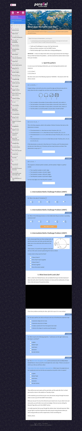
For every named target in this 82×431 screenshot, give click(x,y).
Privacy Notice (45, 423)
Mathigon (49, 425)
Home (13, 5)
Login (12, 23)
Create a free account (16, 20)
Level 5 (22, 26)
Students (13, 13)
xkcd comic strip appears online (39, 360)
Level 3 (17, 26)
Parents (23, 13)
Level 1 (11, 26)
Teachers (18, 13)
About (35, 423)
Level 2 (14, 26)
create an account (51, 31)
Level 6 (24, 26)
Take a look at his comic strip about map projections (40, 368)
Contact (39, 423)
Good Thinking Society (39, 425)
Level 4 (19, 26)
